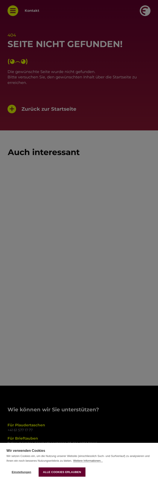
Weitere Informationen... (88, 460)
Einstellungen (21, 472)
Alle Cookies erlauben (62, 472)
